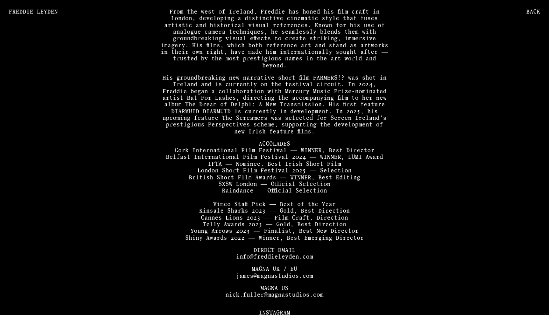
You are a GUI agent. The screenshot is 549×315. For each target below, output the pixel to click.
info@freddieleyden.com (274, 257)
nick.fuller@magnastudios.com (274, 295)
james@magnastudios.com (274, 276)
